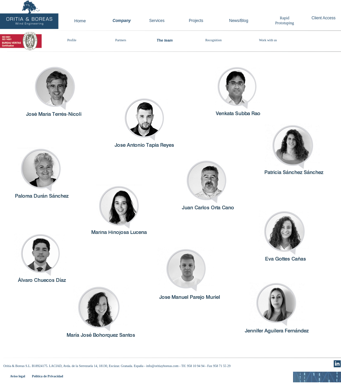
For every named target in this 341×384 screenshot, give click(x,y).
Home (80, 20)
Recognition (213, 40)
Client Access (323, 18)
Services (157, 20)
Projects (196, 20)
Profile (71, 40)
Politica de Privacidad (47, 376)
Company (122, 20)
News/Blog (238, 20)
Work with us (268, 40)
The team (164, 40)
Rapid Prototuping (284, 20)
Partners (120, 40)
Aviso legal (17, 376)
